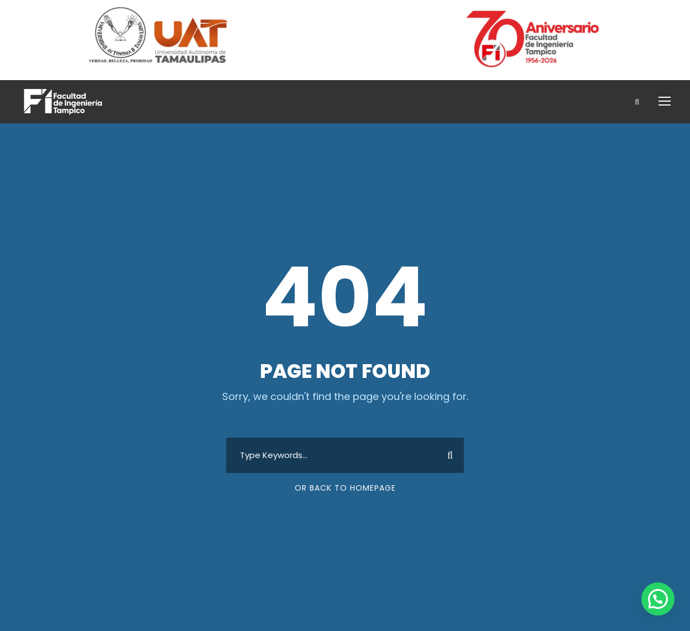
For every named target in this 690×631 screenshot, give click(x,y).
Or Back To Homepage (345, 487)
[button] (658, 599)
